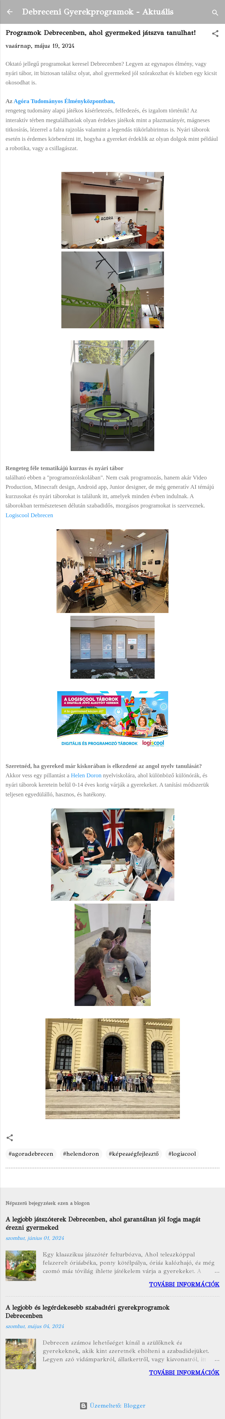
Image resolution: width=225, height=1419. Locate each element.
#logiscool (182, 1153)
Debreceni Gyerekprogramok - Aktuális (97, 12)
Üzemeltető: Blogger (112, 1405)
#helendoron (81, 1153)
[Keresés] (215, 14)
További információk (184, 1284)
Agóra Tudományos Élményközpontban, (64, 101)
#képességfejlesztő (134, 1153)
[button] (215, 34)
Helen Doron (86, 775)
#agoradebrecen (31, 1153)
